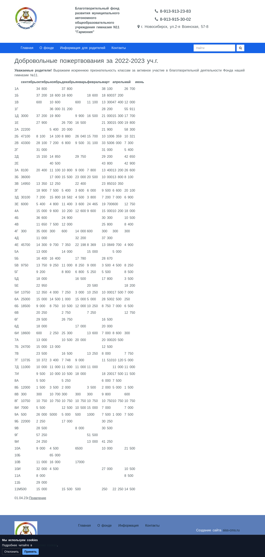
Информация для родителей (82, 48)
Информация (128, 525)
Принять (30, 551)
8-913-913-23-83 (175, 11)
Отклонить (11, 551)
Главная (27, 48)
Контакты (119, 48)
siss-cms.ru (231, 530)
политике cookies (45, 545)
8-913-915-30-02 (175, 19)
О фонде (47, 48)
